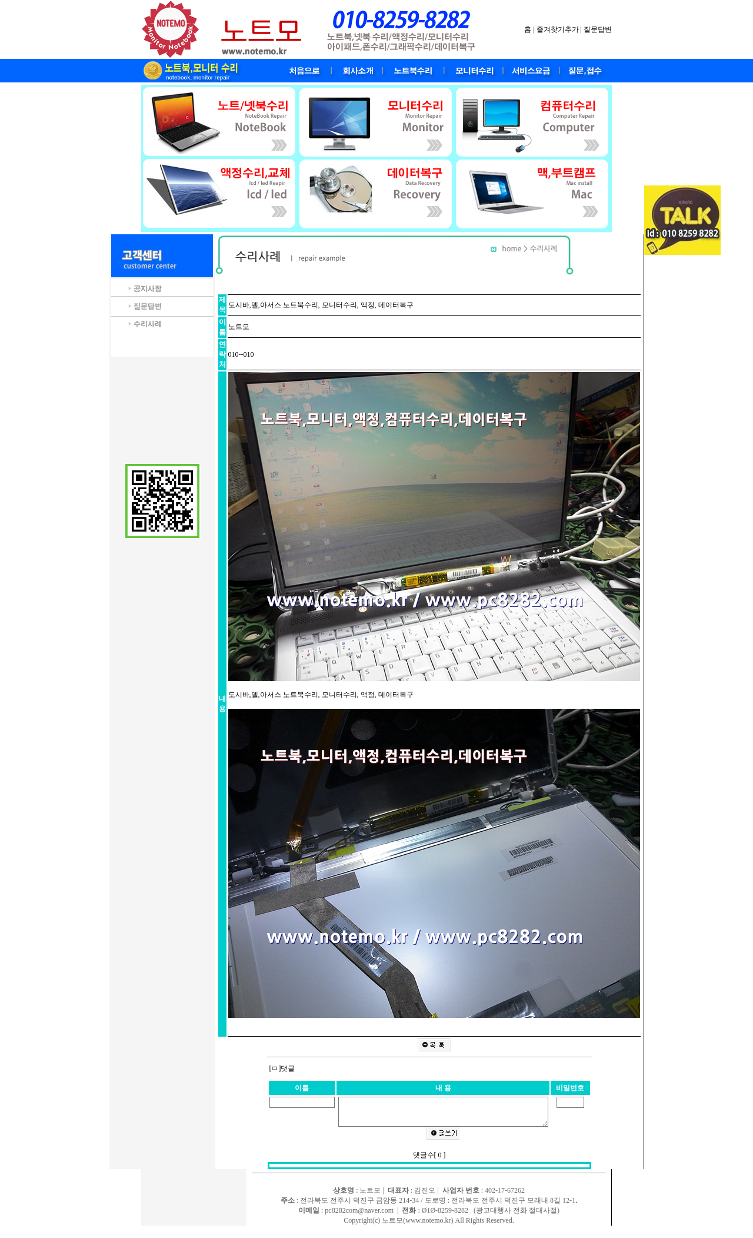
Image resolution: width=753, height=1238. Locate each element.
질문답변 (598, 29)
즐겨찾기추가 (558, 29)
